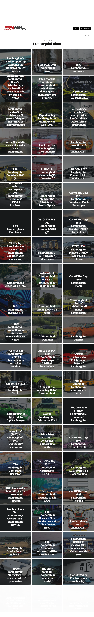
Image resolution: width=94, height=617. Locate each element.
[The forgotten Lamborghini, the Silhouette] (47, 142)
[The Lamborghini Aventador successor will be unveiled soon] (47, 545)
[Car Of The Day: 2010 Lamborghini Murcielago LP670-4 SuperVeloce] (47, 357)
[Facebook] (48, 606)
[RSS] (56, 606)
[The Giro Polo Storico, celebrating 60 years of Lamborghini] (78, 411)
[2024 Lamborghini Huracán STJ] (15, 303)
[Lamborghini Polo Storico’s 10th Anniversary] (78, 142)
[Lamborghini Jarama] (78, 330)
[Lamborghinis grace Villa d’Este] (15, 277)
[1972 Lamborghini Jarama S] (78, 62)
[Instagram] (53, 606)
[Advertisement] (47, 12)
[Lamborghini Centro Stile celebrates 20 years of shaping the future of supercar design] (15, 115)
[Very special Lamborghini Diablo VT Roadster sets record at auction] (15, 357)
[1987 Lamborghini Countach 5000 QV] (15, 169)
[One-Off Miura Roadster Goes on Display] (78, 572)
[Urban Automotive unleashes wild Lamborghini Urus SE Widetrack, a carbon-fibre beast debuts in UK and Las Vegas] (15, 89)
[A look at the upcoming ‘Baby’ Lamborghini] (47, 384)
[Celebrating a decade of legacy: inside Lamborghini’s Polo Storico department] (78, 115)
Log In (76, 28)
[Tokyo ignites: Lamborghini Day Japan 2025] (78, 89)
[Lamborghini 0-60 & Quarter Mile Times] (47, 250)
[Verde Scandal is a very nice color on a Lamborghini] (15, 142)
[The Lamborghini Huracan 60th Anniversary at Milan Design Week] (47, 518)
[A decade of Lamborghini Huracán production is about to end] (47, 277)
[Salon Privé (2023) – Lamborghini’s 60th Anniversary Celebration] (15, 438)
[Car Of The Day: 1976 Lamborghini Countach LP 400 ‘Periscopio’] (78, 196)
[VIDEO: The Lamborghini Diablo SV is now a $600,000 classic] (78, 250)
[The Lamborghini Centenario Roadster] (15, 465)
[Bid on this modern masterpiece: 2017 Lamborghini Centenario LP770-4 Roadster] (15, 196)
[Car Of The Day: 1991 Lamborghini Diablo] (78, 277)
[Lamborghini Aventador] (47, 330)
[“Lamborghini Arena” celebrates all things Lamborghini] (78, 303)
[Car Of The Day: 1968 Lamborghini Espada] (78, 491)
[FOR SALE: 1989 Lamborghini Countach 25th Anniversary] (78, 169)
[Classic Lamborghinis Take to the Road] (47, 411)
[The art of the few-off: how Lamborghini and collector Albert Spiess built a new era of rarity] (47, 89)
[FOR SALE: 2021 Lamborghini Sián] (47, 62)
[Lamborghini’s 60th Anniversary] (78, 518)
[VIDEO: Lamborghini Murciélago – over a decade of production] (15, 572)
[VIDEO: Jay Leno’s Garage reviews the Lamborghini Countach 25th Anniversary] (15, 250)
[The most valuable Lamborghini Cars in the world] (47, 572)
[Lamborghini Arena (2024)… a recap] (47, 303)
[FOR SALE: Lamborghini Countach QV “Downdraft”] (47, 169)
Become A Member (85, 28)
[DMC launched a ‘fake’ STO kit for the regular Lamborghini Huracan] (15, 491)
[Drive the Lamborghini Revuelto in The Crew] (47, 491)
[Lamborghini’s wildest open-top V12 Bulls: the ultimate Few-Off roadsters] (15, 62)
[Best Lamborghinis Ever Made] (15, 223)
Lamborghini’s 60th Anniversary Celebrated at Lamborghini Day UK (15, 516)
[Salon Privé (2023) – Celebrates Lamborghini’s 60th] (47, 438)
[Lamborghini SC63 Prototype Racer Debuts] (78, 465)
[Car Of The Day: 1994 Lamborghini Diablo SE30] (78, 438)
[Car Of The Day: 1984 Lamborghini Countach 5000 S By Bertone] (78, 223)
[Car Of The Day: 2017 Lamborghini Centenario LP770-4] (47, 465)
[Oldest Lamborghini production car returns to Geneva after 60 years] (15, 330)
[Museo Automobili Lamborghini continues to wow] (78, 384)
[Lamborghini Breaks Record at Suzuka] (15, 545)
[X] (50, 606)
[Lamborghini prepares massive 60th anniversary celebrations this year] (78, 545)
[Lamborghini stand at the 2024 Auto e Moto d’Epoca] (47, 196)
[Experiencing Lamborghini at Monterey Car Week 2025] (47, 115)
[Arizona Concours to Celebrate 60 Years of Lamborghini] (78, 357)
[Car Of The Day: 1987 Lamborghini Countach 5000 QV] (47, 223)
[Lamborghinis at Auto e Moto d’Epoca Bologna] (15, 411)
